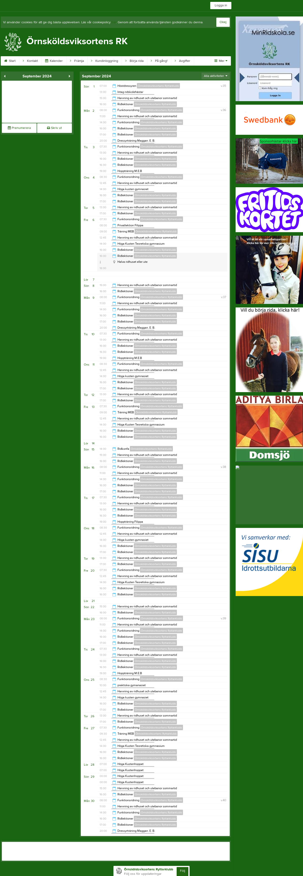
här (114, 22)
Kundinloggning (104, 61)
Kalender (54, 61)
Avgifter (182, 61)
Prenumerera (19, 128)
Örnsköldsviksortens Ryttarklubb (158, 86)
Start (10, 61)
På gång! (159, 61)
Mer (220, 61)
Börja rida (134, 61)
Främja (77, 61)
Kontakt (30, 61)
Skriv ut (54, 128)
